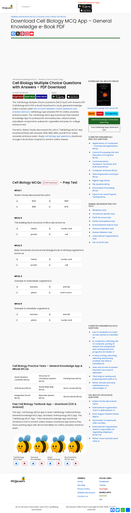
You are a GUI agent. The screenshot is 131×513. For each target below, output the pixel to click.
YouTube (103, 489)
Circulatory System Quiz (103, 214)
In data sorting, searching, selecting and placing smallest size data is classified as (104, 359)
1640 (34, 201)
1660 (66, 201)
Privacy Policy (83, 489)
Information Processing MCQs (103, 189)
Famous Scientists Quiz (103, 228)
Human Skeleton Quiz (102, 232)
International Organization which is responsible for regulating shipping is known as (104, 430)
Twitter (102, 485)
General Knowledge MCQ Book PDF (102, 108)
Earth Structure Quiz (101, 217)
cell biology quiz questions (57, 136)
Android (103, 496)
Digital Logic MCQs (101, 180)
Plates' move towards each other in (105, 439)
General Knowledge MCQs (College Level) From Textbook (38, 16)
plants (34, 292)
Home (80, 481)
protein (34, 234)
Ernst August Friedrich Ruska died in (105, 415)
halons (34, 228)
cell (66, 234)
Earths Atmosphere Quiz (103, 221)
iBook (91, 113)
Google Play (111, 113)
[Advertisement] (65, 58)
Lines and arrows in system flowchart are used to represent (105, 370)
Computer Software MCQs (104, 170)
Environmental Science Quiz (105, 225)
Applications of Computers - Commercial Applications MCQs (105, 146)
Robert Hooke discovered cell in (104, 402)
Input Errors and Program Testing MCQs (104, 195)
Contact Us (82, 496)
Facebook (104, 481)
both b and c (66, 292)
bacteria (34, 287)
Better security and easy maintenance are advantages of (103, 385)
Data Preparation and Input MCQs (105, 175)
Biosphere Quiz (99, 210)
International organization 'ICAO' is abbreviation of (104, 409)
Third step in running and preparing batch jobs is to (104, 377)
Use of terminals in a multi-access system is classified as (105, 335)
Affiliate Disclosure (86, 492)
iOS (100, 499)
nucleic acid (66, 228)
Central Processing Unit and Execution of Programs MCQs (105, 155)
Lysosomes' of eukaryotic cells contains (104, 421)
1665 (34, 207)
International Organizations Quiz (105, 237)
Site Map (81, 485)
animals (66, 287)
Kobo (99, 113)
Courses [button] (25, 6)
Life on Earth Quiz (100, 242)
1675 (66, 207)
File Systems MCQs (101, 184)
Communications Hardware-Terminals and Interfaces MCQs (104, 164)
